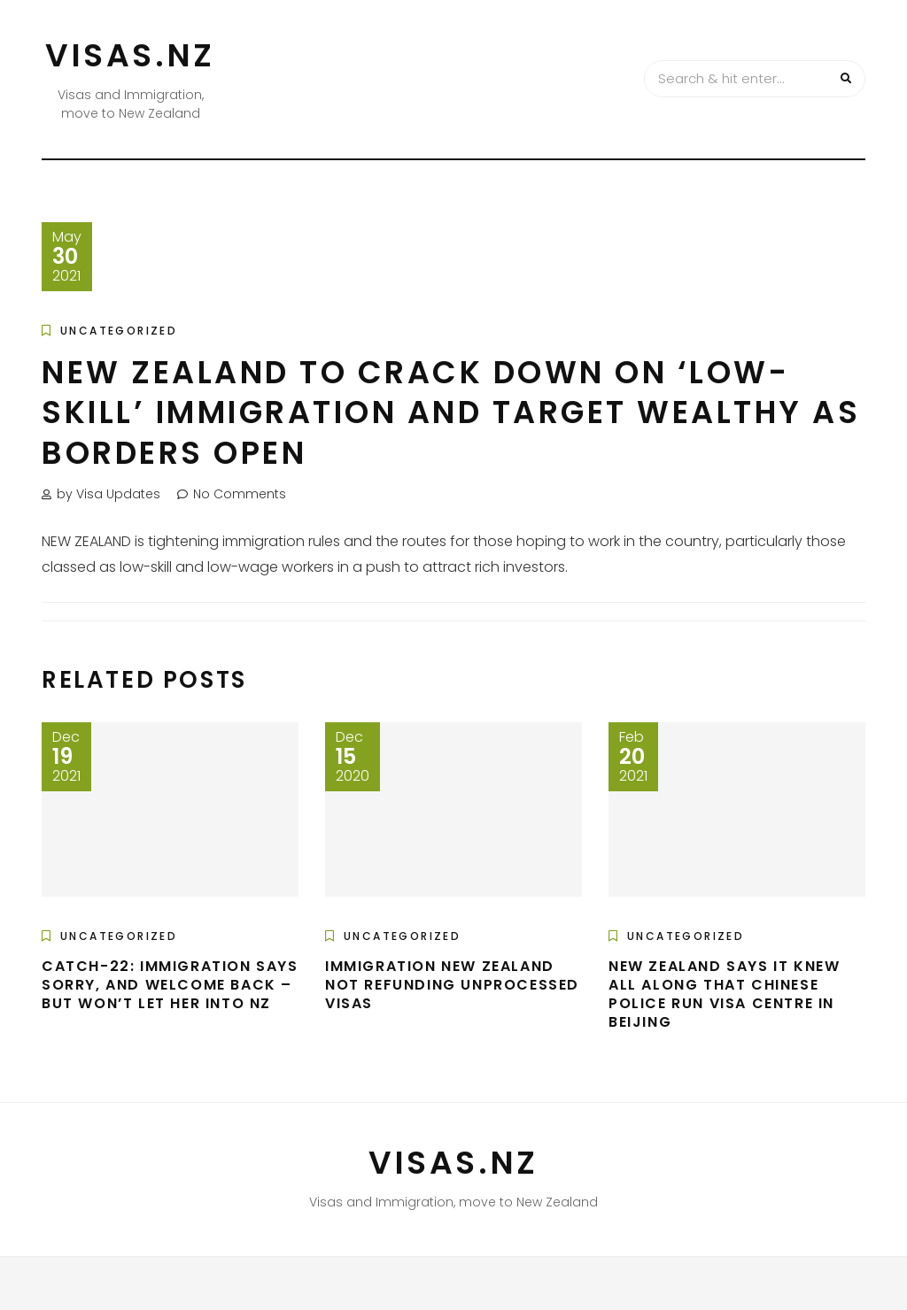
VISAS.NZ (130, 55)
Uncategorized (118, 330)
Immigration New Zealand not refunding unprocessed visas (452, 984)
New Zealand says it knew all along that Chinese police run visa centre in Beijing (724, 993)
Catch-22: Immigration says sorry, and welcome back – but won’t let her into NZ (170, 984)
